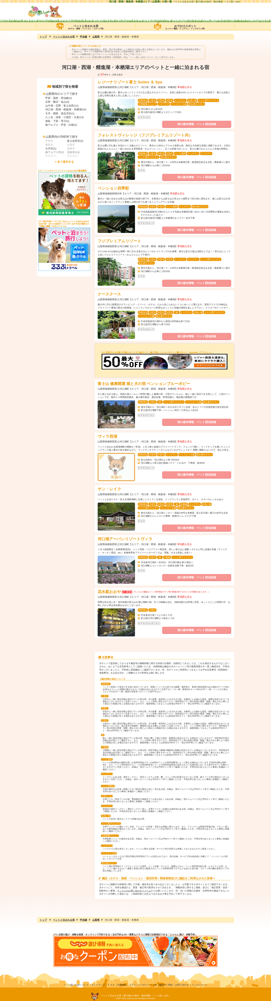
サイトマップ (98, 985)
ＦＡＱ (111, 985)
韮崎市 (71, 148)
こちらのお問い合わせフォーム (135, 890)
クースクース (109, 294)
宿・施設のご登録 (163, 985)
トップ (43, 36)
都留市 (49, 144)
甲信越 (83, 36)
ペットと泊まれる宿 (86, 26)
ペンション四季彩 (113, 188)
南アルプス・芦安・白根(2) (61, 124)
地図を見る (186, 87)
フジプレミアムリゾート (119, 241)
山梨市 (71, 144)
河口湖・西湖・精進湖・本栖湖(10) (65, 109)
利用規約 (121, 985)
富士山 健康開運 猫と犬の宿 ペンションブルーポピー (144, 384)
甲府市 (49, 140)
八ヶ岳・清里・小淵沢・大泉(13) (64, 117)
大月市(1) (50, 148)
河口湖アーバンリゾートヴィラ (125, 539)
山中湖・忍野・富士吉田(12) (61, 105)
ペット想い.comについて (141, 57)
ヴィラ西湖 (107, 436)
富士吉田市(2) (75, 140)
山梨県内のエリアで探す (60, 93)
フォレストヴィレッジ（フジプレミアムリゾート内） (145, 135)
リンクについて (199, 985)
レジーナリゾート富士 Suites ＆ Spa (130, 82)
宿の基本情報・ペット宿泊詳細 (196, 124)
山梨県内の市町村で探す (60, 136)
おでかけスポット (185, 26)
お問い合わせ (182, 985)
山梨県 (96, 36)
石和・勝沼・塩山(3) (57, 101)
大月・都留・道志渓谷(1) (59, 113)
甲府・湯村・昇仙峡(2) (58, 98)
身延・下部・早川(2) (57, 121)
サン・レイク (109, 489)
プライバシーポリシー (140, 985)
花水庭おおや (109, 592)
